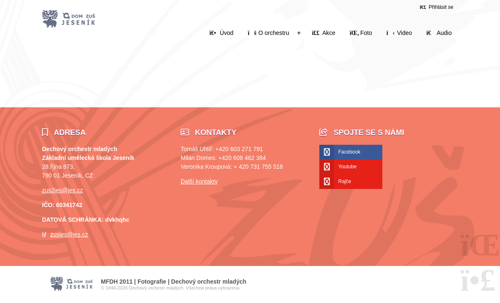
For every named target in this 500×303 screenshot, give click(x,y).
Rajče (344, 181)
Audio (439, 32)
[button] (436, 7)
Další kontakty (199, 181)
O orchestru (268, 32)
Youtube (347, 167)
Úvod (68, 19)
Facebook (349, 152)
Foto (361, 32)
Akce (323, 32)
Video (399, 32)
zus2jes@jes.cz (62, 190)
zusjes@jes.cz (69, 234)
